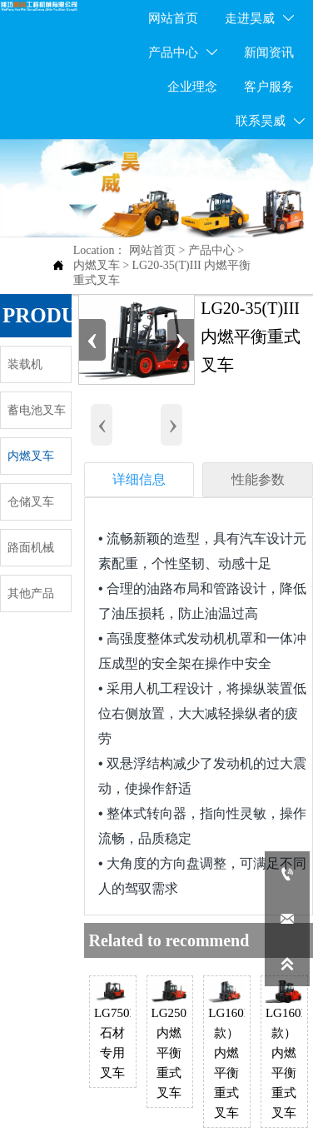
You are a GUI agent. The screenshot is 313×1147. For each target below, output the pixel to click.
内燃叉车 (96, 265)
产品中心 (211, 250)
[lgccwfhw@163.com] (287, 918)
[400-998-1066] (287, 873)
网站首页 (152, 250)
